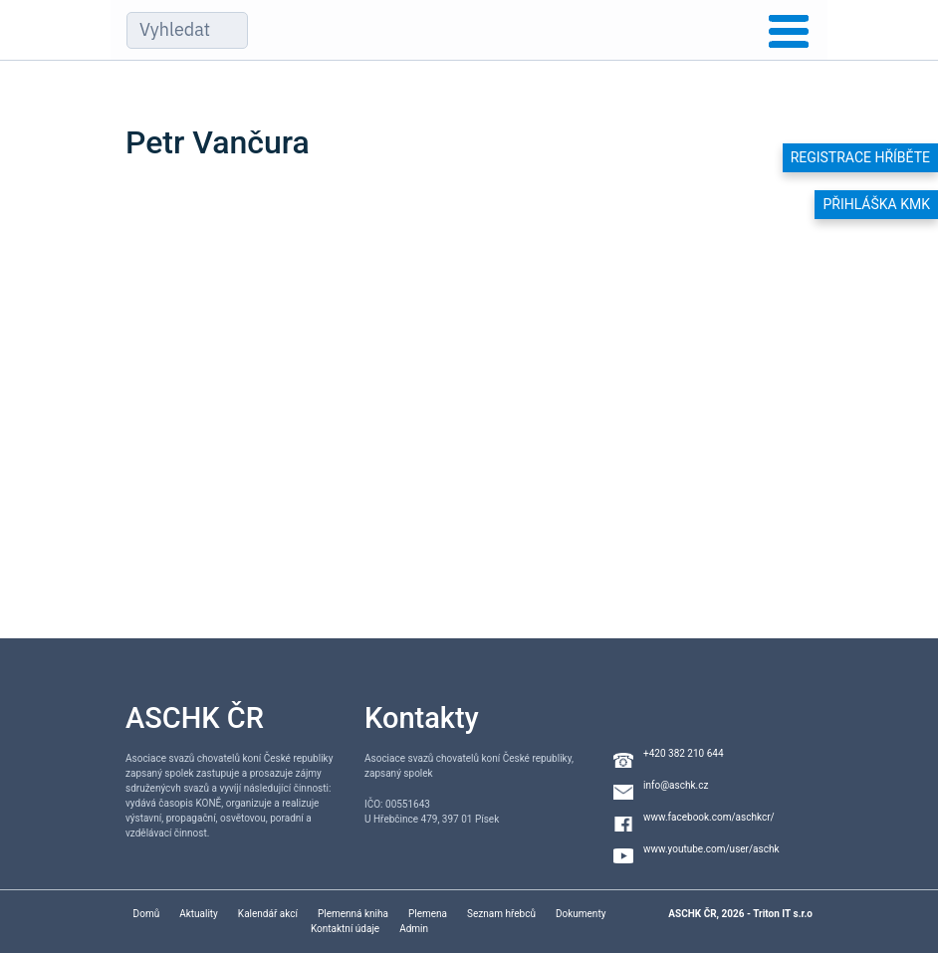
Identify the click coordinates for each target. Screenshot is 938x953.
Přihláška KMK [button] (876, 204)
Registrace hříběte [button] (860, 157)
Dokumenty (580, 913)
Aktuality (198, 913)
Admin (413, 928)
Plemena (427, 913)
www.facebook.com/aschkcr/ (709, 817)
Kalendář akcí (268, 913)
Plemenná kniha (353, 913)
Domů (146, 913)
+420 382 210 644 (683, 753)
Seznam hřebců (501, 913)
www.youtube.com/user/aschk (711, 848)
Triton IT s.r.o (783, 913)
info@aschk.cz (675, 785)
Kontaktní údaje (345, 928)
